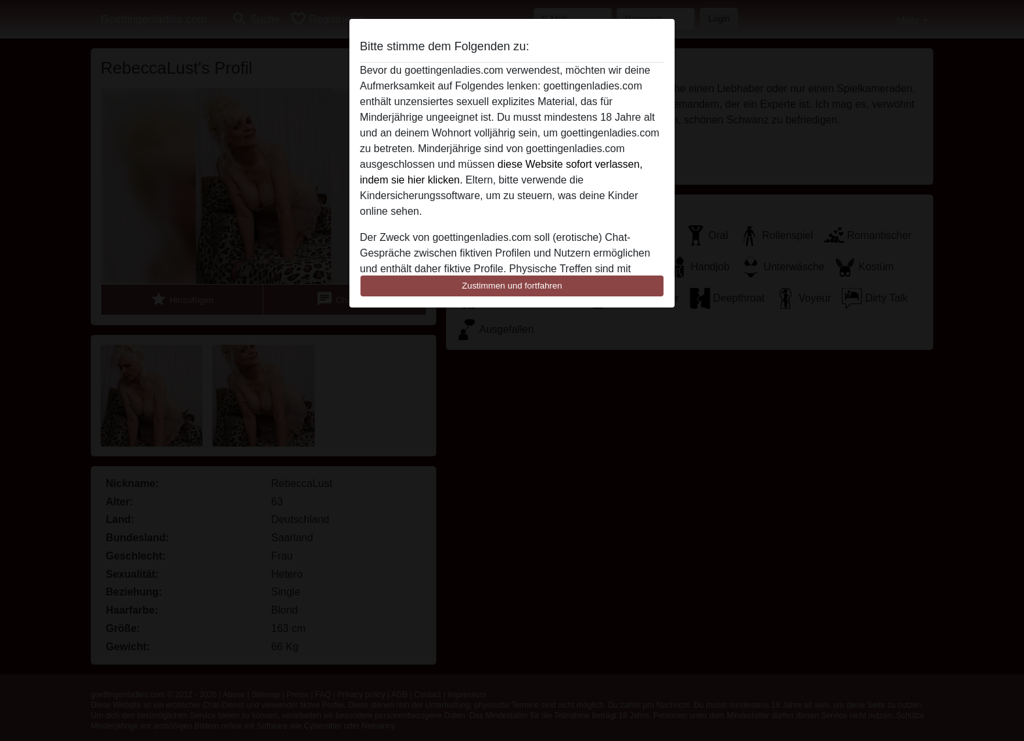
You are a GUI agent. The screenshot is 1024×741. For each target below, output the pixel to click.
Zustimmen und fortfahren (512, 286)
